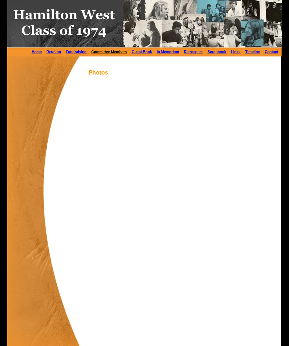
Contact (271, 52)
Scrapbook (217, 52)
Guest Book (141, 52)
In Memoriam (168, 52)
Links (236, 52)
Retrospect (193, 52)
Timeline (252, 52)
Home (37, 52)
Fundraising (76, 52)
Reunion (54, 52)
